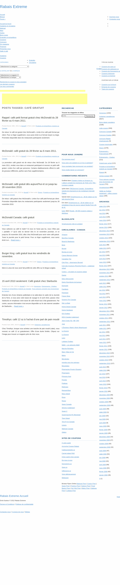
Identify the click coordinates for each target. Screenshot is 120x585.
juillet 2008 (103, 454)
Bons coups (4, 35)
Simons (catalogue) (68, 408)
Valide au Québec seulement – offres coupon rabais (108, 193)
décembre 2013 (104, 231)
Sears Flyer (65, 486)
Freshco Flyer (75, 486)
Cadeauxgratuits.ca (68, 450)
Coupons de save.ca (108, 67)
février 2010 (103, 388)
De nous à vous (67, 460)
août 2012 (102, 283)
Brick (63, 245)
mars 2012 (102, 300)
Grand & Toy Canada (69, 300)
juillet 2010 (103, 370)
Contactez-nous (114, 19)
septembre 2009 (104, 405)
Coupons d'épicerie (107, 73)
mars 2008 (102, 468)
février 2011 (103, 346)
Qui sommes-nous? (68, 159)
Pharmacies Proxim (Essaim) (71, 369)
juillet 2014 (103, 206)
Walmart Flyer (81, 484)
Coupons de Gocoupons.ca (110, 71)
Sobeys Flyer (85, 486)
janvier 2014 (103, 227)
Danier (64, 275)
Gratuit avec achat (105, 163)
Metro (64, 355)
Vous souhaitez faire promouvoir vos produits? (77, 166)
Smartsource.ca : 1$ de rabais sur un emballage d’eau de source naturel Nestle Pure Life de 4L (79, 205)
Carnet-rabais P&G (68, 453)
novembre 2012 (104, 273)
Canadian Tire (66, 259)
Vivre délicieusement (69, 474)
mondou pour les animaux (70, 362)
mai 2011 (102, 335)
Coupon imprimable (105, 144)
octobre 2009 (103, 402)
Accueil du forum (5, 24)
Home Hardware (67, 310)
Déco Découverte (67, 279)
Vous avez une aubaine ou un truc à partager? (77, 163)
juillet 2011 (103, 328)
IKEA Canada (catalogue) (70, 317)
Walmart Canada (67, 429)
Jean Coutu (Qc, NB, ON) (70, 321)
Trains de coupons (107, 89)
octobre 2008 (103, 444)
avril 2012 (102, 297)
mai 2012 (102, 294)
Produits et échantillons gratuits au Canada (16, 289)
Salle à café (4, 51)
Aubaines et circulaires (7, 26)
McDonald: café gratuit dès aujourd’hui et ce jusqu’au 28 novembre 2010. (29, 185)
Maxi (1, 30)
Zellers (64, 432)
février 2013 (103, 266)
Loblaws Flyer (71, 491)
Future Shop (66, 296)
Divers (40, 192)
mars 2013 (102, 262)
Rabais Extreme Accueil (14, 495)
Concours (3, 42)
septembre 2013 (104, 241)
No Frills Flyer (76, 488)
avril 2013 (102, 259)
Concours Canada (105, 132)
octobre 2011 (103, 318)
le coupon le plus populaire (13, 82)
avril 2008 (102, 465)
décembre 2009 (104, 395)
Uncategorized (104, 187)
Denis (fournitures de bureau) (72, 282)
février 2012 (103, 304)
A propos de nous (18, 512)
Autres (2, 33)
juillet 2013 (103, 248)
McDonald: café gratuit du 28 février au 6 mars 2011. (29, 151)
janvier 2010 (103, 391)
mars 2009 (102, 426)
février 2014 (103, 224)
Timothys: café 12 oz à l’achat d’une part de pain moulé (30, 319)
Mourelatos (65, 366)
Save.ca (64, 467)
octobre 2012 (103, 276)
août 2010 (102, 367)
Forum (3, 19)
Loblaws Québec (67, 341)
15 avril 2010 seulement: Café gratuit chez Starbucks (29, 281)
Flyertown (65, 293)
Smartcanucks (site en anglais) (72, 224)
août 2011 (102, 325)
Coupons (3, 40)
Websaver (65, 478)
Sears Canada (66, 404)
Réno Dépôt (66, 394)
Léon (63, 338)
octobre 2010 (103, 360)
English (99, 69)
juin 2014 (102, 210)
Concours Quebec (105, 135)
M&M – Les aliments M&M (71, 345)
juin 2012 (102, 290)
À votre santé (66, 443)
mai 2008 (102, 461)
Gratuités (32, 60)
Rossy (64, 401)
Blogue (2, 17)
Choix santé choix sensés (70, 457)
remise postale (104, 176)
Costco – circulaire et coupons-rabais (74, 272)
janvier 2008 (103, 475)
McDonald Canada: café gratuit (18, 217)
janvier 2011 (103, 349)
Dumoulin (65, 286)
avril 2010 (102, 381)
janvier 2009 (103, 433)
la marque (16, 71)
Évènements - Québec (49, 286)
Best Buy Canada (68, 238)
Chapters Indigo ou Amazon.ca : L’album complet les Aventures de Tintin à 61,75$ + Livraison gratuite (79, 183)
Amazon (64, 234)
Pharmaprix (65, 373)
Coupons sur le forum (108, 84)
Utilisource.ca (66, 471)
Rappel (101, 172)
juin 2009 (102, 416)
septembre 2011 (104, 321)
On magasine (4, 44)
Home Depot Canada (69, 307)
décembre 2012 (104, 269)
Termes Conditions (7, 504)
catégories (4, 62)
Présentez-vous (5, 49)
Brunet (64, 248)
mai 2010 (102, 377)
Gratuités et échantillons (8, 37)
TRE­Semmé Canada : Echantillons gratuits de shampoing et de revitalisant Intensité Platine (78, 191)
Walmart (3, 28)
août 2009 (102, 409)
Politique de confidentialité (24, 504)
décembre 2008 (104, 437)
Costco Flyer (91, 484)
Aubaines (3, 56)
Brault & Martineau (68, 241)
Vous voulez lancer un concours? (73, 170)
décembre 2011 (104, 311)
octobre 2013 (103, 238)
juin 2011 (102, 332)
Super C (64, 411)
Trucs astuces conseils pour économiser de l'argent (107, 182)
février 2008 (103, 471)
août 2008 (102, 451)
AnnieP (23, 126)
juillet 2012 (103, 287)
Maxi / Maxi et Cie (68, 352)
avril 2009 (102, 423)
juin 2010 (102, 374)
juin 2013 (102, 252)
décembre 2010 (104, 353)
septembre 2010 (104, 363)
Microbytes (65, 359)
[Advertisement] (42, 91)
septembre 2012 (104, 280)
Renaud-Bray (66, 390)
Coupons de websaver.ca (110, 69)
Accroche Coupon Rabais (70, 446)
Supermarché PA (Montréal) (71, 415)
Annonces (37, 286)
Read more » (15, 240)
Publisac (65, 383)
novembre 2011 (104, 314)
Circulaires (32, 62)
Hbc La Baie (66, 303)
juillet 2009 (103, 412)
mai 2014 (102, 213)
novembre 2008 (104, 440)
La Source (65, 331)
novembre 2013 (104, 234)
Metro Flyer (86, 488)
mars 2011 (102, 342)
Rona (63, 397)
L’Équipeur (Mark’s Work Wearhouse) (74, 327)
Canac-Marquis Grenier (70, 255)
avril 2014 (102, 217)
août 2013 (102, 245)
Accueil (2, 14)
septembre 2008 (104, 447)
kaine (63, 211)
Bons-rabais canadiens (107, 122)
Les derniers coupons (7, 84)
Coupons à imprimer (108, 76)
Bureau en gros (67, 252)
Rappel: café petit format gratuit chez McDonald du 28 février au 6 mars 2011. (30, 119)
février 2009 (103, 430)
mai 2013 (102, 255)
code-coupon (103, 128)
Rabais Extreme (13, 7)
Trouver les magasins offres (73, 113)
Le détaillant (5, 71)
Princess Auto (66, 376)
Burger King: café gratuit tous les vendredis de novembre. (26, 255)
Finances (3, 46)
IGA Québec (66, 313)
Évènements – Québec (107, 157)
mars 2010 (102, 384)
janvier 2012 (103, 308)
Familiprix (65, 289)
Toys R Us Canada (68, 422)
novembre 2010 (104, 356)
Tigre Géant (66, 418)
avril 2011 (102, 339)
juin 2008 (102, 457)
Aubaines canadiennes (42, 324)
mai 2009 (102, 419)
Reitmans (65, 387)
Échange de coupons (108, 87)
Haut (118, 497)
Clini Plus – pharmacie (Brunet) (72, 262)
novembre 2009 (104, 398)
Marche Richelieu (67, 348)
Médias (27, 512)
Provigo (64, 380)
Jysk (63, 324)
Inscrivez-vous (114, 17)
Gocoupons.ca (67, 464)
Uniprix (64, 425)
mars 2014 (102, 220)
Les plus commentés (7, 86)
